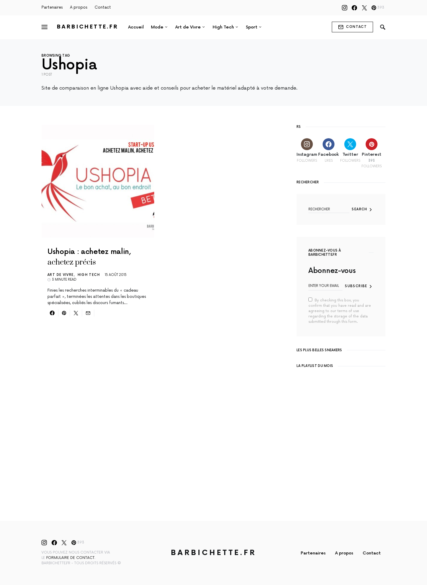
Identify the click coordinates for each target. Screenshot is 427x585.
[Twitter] (364, 7)
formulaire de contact (70, 558)
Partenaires (52, 7)
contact (352, 27)
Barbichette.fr (88, 27)
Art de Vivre (60, 275)
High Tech (89, 275)
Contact (103, 7)
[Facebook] (354, 7)
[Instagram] (344, 7)
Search (359, 209)
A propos (78, 7)
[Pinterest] (378, 7)
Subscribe (356, 286)
